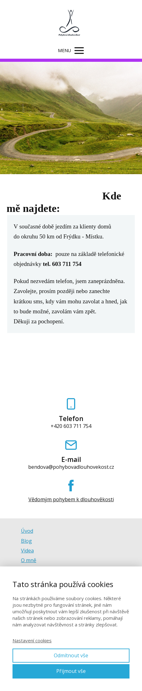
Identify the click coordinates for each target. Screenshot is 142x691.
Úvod (27, 530)
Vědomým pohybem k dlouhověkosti (71, 499)
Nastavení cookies (32, 640)
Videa (27, 550)
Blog (26, 540)
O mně (28, 560)
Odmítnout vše (71, 655)
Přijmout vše (71, 671)
